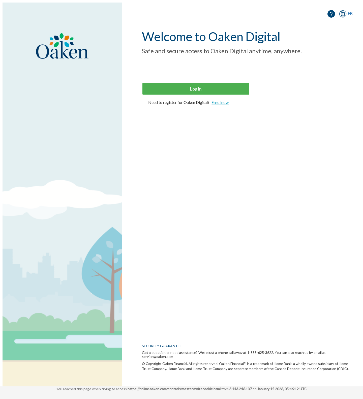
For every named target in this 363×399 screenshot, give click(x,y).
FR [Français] (350, 13)
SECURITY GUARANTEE (162, 346)
